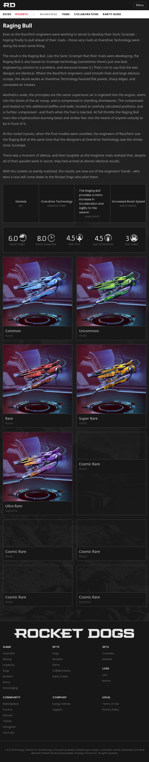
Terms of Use (110, 704)
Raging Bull (49, 14)
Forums (7, 709)
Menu (140, 5)
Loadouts (8, 665)
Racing (7, 659)
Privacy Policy (110, 709)
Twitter (7, 721)
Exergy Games (61, 704)
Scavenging (10, 688)
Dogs (7, 14)
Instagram (9, 727)
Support (57, 709)
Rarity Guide (112, 14)
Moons (106, 681)
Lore (105, 675)
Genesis (107, 659)
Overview (9, 653)
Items (66, 14)
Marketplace (11, 704)
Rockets (21, 14)
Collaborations (86, 14)
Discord (7, 715)
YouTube (8, 732)
